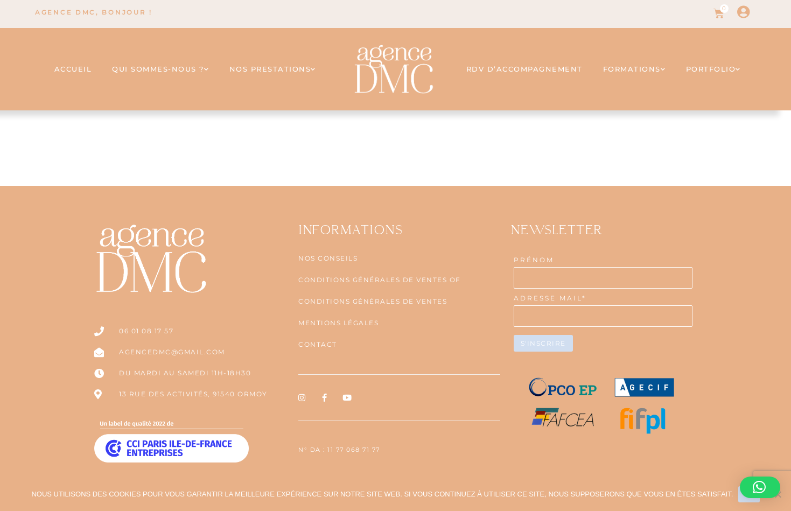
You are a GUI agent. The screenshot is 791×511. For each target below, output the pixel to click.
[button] (760, 487)
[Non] (777, 494)
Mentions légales (338, 323)
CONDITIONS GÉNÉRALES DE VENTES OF (379, 280)
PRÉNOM (534, 260)
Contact (317, 344)
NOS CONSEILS (328, 258)
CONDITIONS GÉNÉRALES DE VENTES (372, 301)
